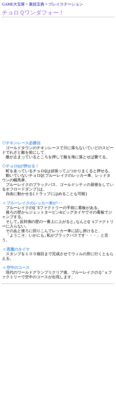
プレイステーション (65, 4)
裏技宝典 (36, 4)
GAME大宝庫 (13, 4)
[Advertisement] (58, 79)
